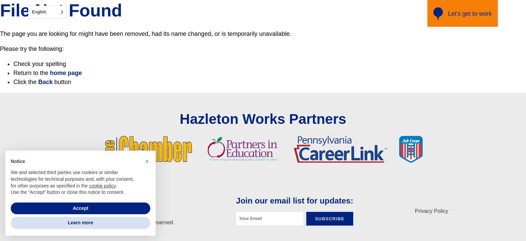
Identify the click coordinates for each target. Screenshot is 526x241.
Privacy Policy (432, 211)
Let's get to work (462, 14)
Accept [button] (81, 208)
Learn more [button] (80, 222)
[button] (147, 161)
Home (236, 13)
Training (354, 13)
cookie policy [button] (102, 185)
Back (45, 82)
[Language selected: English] (47, 12)
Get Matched (320, 13)
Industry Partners (274, 13)
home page (66, 73)
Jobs (377, 13)
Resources (403, 13)
